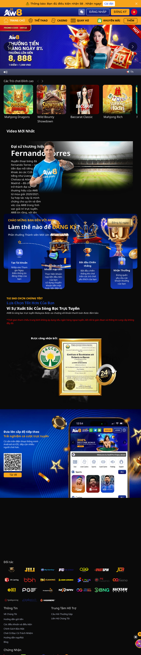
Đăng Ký (120, 12)
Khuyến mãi (108, 20)
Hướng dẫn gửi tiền (13, 619)
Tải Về (13, 475)
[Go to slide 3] (72, 63)
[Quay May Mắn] (131, 617)
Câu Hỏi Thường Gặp (62, 614)
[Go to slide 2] (69, 63)
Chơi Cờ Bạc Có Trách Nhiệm (18, 633)
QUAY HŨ (80, 20)
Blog (6, 642)
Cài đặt (108, 3)
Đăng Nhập (97, 12)
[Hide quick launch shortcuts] (127, 611)
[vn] (134, 12)
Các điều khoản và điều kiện (18, 624)
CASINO (59, 20)
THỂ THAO (38, 20)
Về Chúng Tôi (10, 614)
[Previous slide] (8, 46)
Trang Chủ (14, 20)
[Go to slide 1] (65, 63)
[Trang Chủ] (13, 11)
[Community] (81, 12)
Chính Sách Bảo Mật (14, 628)
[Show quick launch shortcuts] (132, 608)
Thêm (130, 21)
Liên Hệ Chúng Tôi (60, 618)
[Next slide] (132, 46)
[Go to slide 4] (76, 63)
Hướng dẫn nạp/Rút (14, 637)
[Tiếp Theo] (42, 81)
